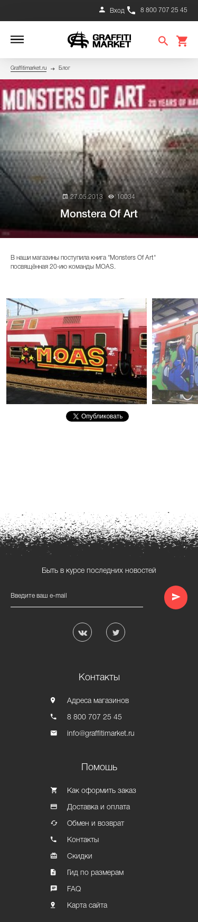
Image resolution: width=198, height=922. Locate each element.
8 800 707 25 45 (163, 10)
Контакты (83, 840)
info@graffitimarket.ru (101, 734)
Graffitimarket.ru (28, 68)
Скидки (79, 856)
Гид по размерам (95, 873)
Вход (117, 11)
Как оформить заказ (101, 791)
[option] (79, 351)
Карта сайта (87, 905)
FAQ (74, 889)
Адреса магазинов (98, 701)
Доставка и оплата (98, 807)
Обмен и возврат (95, 823)
